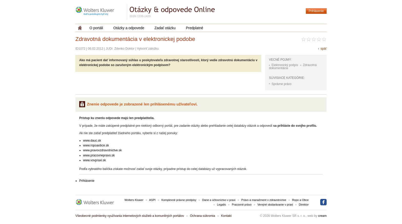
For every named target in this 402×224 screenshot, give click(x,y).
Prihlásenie (316, 11)
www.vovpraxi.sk (94, 160)
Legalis (221, 204)
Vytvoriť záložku (148, 48)
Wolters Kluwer (134, 199)
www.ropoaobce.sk (96, 145)
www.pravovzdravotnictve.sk (102, 150)
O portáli (96, 28)
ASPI (152, 199)
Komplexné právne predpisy (178, 199)
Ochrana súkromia (202, 216)
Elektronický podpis (285, 65)
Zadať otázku (165, 28)
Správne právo (282, 84)
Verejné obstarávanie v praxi (275, 204)
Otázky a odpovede (128, 28)
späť (323, 48)
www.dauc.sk (92, 140)
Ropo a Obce (300, 199)
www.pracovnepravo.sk (99, 155)
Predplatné (194, 28)
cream (322, 216)
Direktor (304, 204)
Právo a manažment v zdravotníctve (263, 199)
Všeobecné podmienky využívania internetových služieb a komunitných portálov (129, 216)
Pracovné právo (242, 204)
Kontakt (226, 216)
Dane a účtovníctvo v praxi (219, 199)
